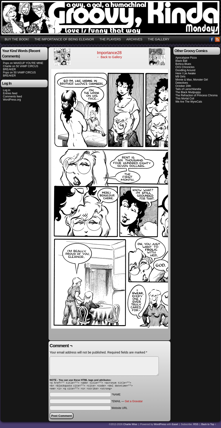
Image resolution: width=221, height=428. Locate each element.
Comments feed (12, 96)
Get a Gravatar (134, 402)
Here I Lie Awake (185, 73)
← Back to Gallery (109, 57)
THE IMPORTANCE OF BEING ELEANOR (64, 39)
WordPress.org (12, 99)
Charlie (7, 66)
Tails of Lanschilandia (188, 89)
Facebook (212, 39)
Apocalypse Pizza (186, 57)
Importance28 (109, 52)
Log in (6, 90)
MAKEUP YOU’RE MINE (28, 63)
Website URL (119, 409)
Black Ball (181, 60)
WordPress (160, 425)
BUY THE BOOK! (17, 39)
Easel (175, 425)
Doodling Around (185, 70)
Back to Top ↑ (208, 425)
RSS (217, 39)
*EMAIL (127, 402)
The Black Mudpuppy (188, 92)
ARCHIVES (134, 39)
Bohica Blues (183, 64)
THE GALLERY (158, 39)
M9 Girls (180, 76)
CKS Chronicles (184, 67)
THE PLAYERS (110, 39)
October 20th (183, 86)
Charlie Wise (130, 425)
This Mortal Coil (184, 98)
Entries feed (10, 93)
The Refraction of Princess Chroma (196, 95)
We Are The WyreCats (188, 101)
